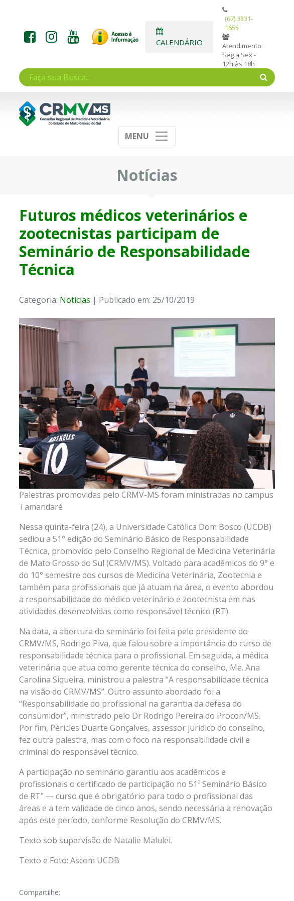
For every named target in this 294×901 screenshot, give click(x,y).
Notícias (75, 299)
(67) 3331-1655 (239, 23)
